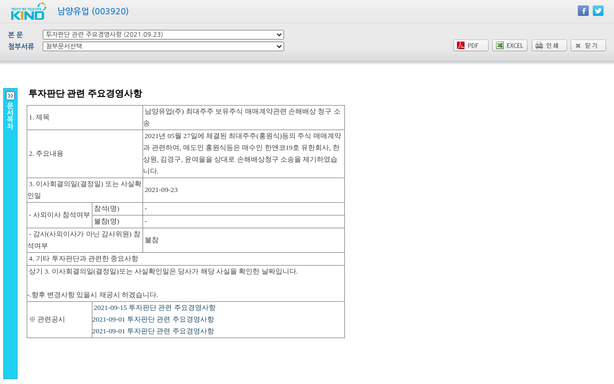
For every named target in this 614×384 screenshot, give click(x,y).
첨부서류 (21, 46)
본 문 (15, 34)
